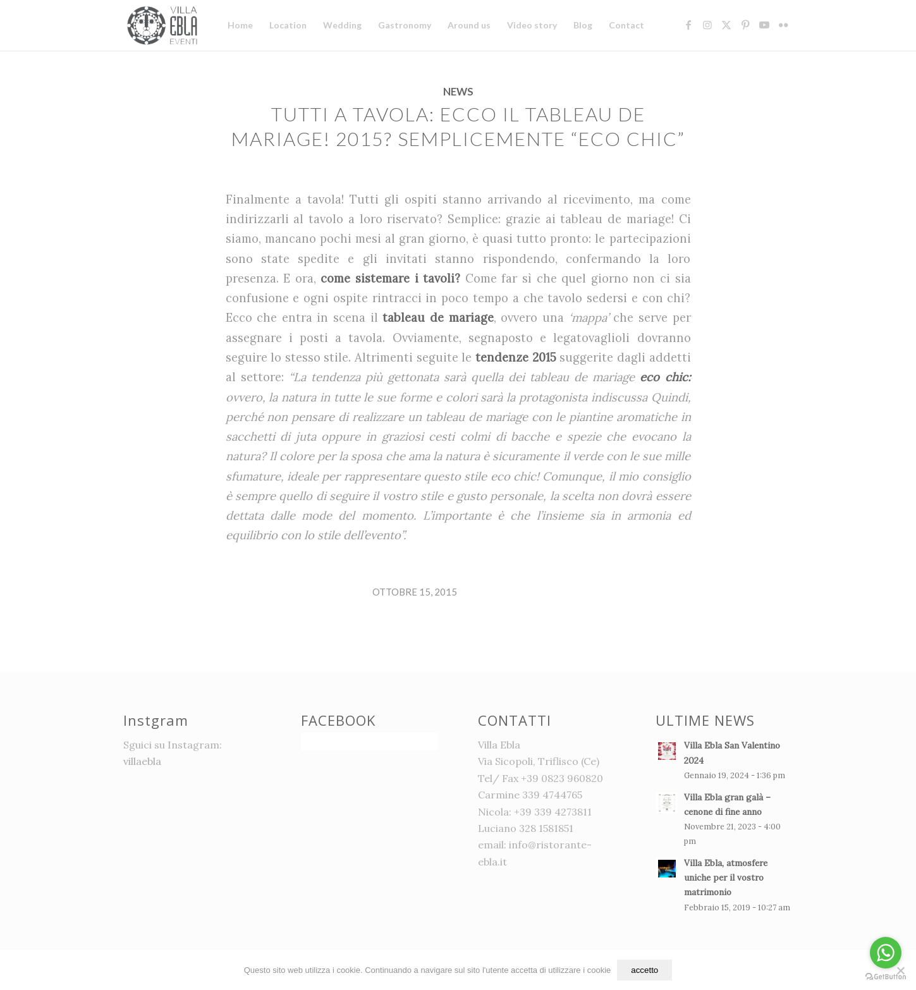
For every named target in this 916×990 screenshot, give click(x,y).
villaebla (142, 761)
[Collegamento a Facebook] (688, 24)
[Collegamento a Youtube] (764, 24)
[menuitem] (240, 25)
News (458, 91)
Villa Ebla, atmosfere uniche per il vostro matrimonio (725, 877)
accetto (644, 970)
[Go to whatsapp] (885, 953)
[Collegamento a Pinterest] (745, 24)
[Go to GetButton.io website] (885, 977)
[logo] (164, 25)
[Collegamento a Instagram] (707, 24)
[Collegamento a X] (726, 24)
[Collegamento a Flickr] (783, 24)
